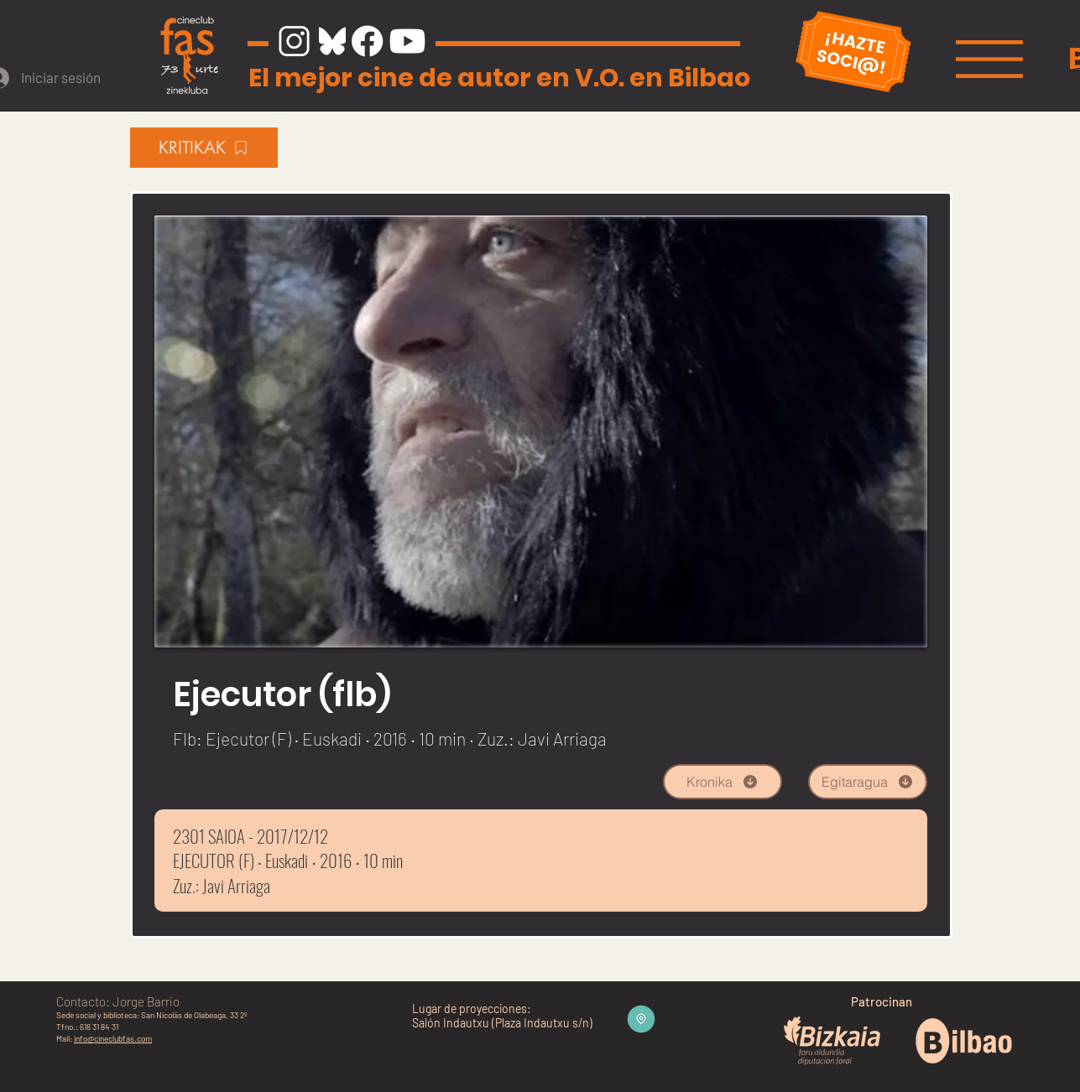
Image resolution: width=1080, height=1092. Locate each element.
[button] (989, 59)
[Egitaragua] (867, 781)
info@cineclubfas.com (113, 1038)
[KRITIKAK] (204, 147)
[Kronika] (722, 781)
